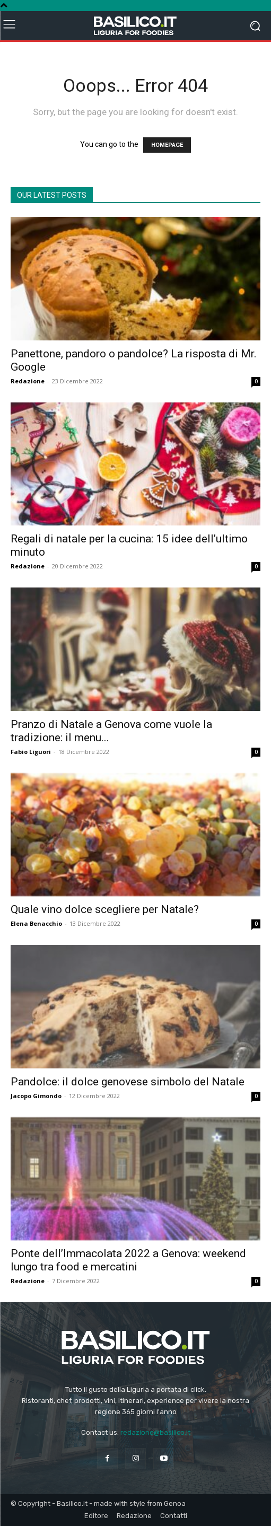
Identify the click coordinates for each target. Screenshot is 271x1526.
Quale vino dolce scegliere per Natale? (105, 909)
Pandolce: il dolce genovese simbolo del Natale (127, 1081)
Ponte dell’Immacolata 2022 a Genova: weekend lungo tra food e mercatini (128, 1260)
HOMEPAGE (167, 145)
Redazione (28, 381)
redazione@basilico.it (155, 1432)
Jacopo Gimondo (36, 1096)
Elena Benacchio (36, 923)
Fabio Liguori (31, 752)
